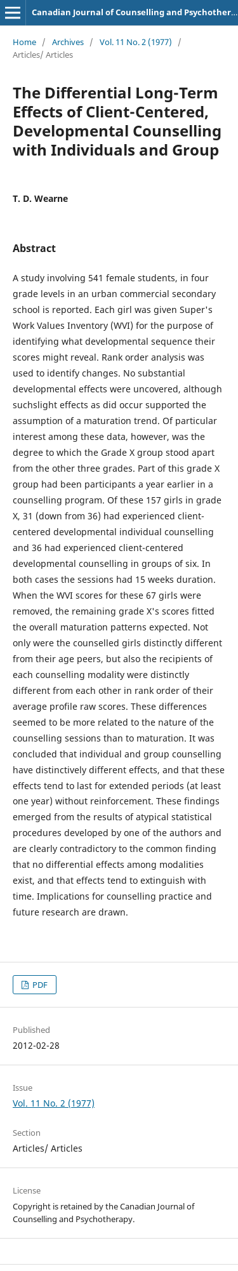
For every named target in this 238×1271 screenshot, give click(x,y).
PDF (39, 984)
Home (24, 42)
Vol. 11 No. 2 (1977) (136, 42)
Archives (68, 42)
